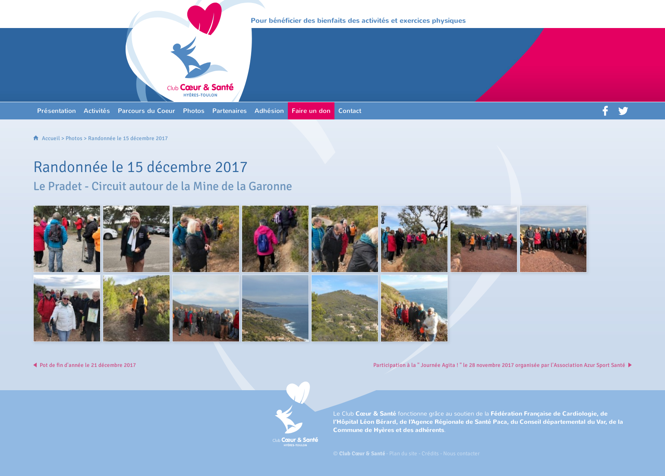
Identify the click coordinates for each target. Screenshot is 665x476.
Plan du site (403, 453)
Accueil (51, 138)
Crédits (430, 453)
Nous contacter (461, 453)
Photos (74, 138)
